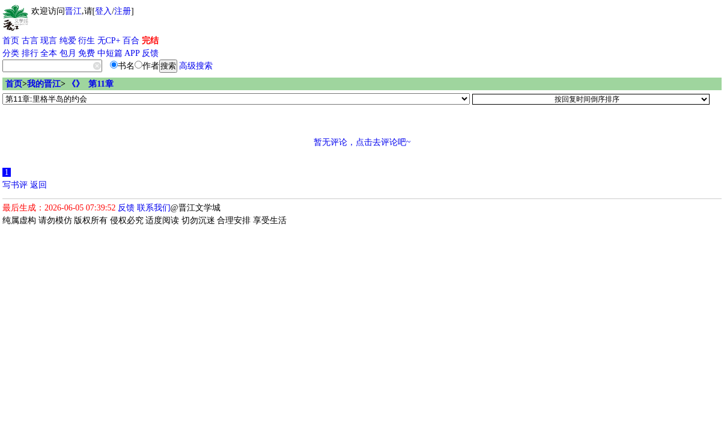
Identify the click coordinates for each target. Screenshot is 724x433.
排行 (30, 53)
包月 (67, 53)
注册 (122, 11)
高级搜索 (196, 65)
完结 (150, 40)
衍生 (86, 40)
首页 (10, 40)
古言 (30, 40)
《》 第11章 (90, 83)
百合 (131, 40)
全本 (48, 53)
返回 (38, 184)
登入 (103, 11)
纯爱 (67, 40)
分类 (10, 53)
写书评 (15, 184)
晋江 (73, 11)
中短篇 (110, 53)
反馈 (150, 53)
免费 (86, 53)
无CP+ (109, 40)
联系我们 (154, 207)
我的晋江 (44, 83)
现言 (48, 40)
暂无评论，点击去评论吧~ (362, 142)
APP (132, 53)
